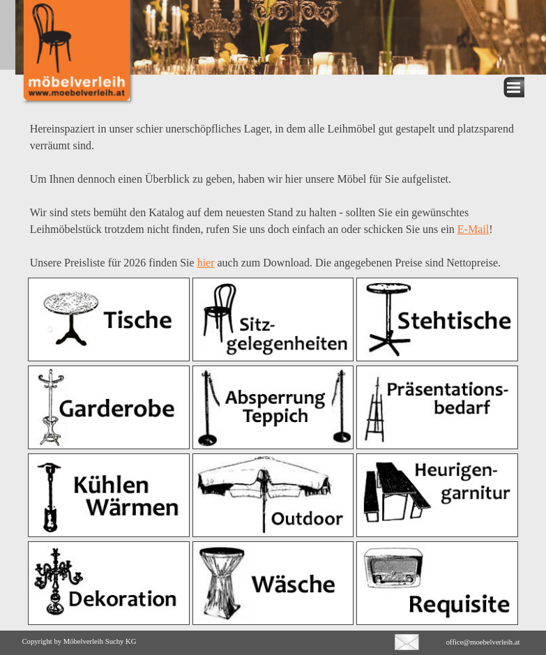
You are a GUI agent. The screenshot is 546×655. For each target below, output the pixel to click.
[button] (407, 639)
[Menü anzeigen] (513, 87)
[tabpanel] (273, 188)
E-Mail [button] (473, 229)
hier (206, 263)
